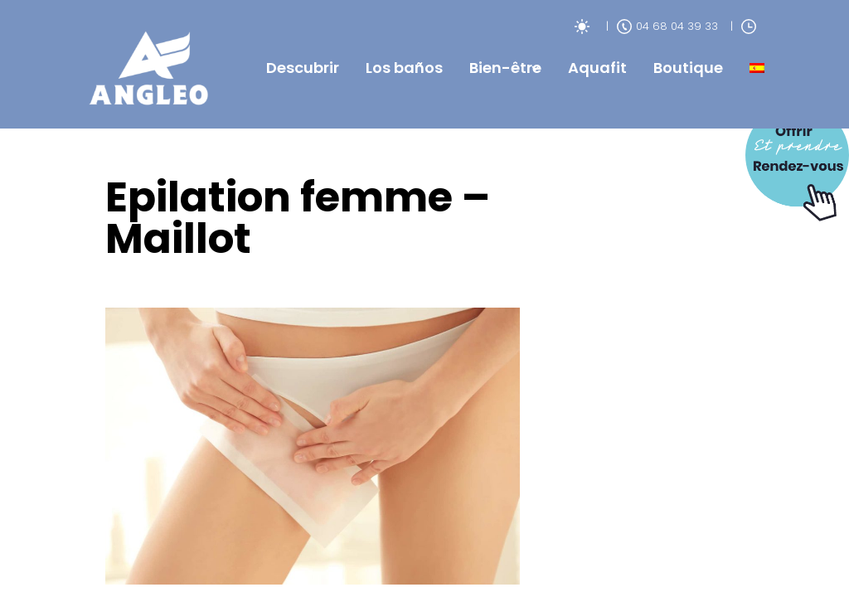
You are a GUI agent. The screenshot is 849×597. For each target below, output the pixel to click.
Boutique (688, 67)
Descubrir (302, 67)
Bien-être (505, 67)
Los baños (404, 67)
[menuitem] (757, 68)
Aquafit (597, 67)
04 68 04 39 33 (667, 26)
